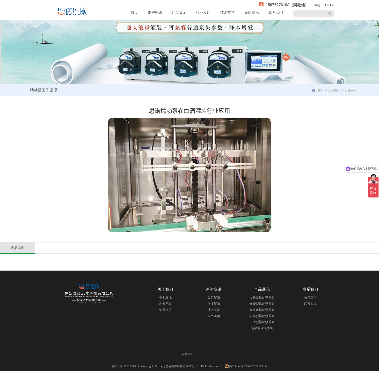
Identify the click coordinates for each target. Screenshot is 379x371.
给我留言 (310, 298)
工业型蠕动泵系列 (262, 322)
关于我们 (165, 289)
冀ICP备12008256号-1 (126, 366)
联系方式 (310, 304)
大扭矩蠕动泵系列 (262, 310)
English (330, 5)
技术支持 (227, 12)
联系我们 (276, 12)
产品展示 (179, 12)
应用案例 (213, 316)
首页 (134, 12)
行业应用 (203, 12)
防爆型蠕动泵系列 (262, 316)
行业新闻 (213, 304)
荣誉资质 (165, 310)
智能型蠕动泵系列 (262, 304)
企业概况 (165, 298)
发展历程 (165, 304)
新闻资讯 (251, 12)
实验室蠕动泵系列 (262, 298)
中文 (317, 5)
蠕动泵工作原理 (43, 90)
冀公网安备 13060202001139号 (246, 366)
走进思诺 (155, 12)
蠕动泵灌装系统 (262, 328)
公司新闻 (213, 298)
